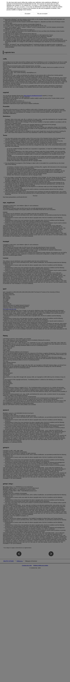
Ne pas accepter (19, 6)
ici (20, 5)
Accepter (35, 5)
